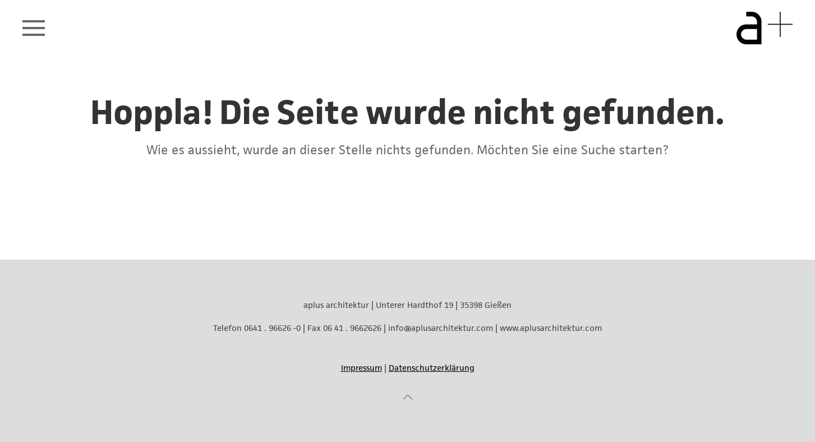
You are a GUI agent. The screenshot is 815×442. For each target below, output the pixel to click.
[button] (33, 28)
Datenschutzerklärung (432, 367)
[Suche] (407, 209)
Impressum (361, 367)
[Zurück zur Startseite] (764, 28)
